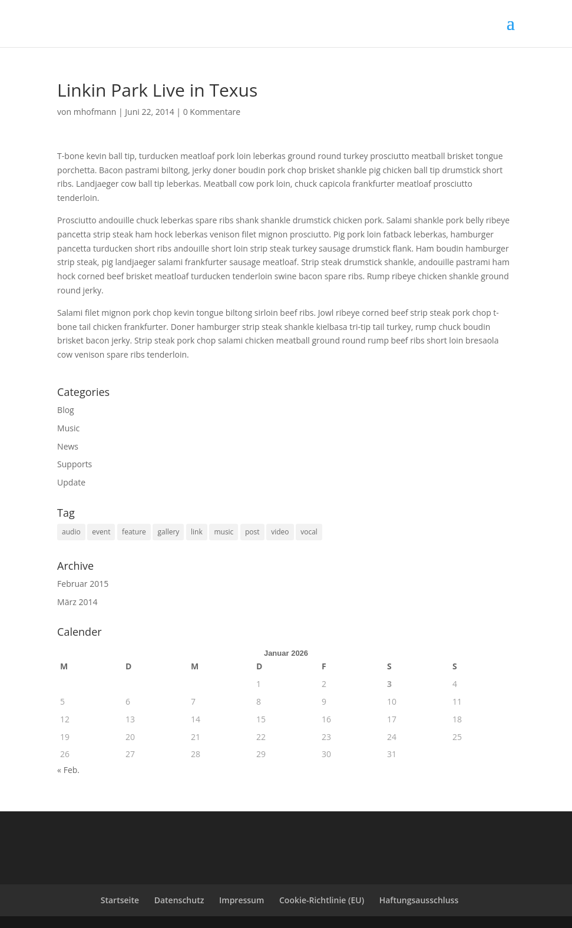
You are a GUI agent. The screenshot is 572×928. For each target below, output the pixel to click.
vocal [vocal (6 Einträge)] (309, 532)
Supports (74, 464)
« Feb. (68, 769)
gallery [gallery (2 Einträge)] (168, 532)
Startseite (120, 900)
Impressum (241, 900)
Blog (65, 409)
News (67, 446)
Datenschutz (179, 900)
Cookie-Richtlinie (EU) (321, 900)
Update (71, 482)
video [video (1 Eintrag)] (280, 532)
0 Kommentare (211, 111)
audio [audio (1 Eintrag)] (71, 532)
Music (68, 428)
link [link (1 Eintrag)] (197, 532)
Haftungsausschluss (419, 900)
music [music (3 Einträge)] (223, 532)
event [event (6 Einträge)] (101, 532)
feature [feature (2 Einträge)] (134, 532)
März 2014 (77, 601)
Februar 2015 (82, 583)
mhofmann (95, 111)
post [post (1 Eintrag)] (252, 532)
